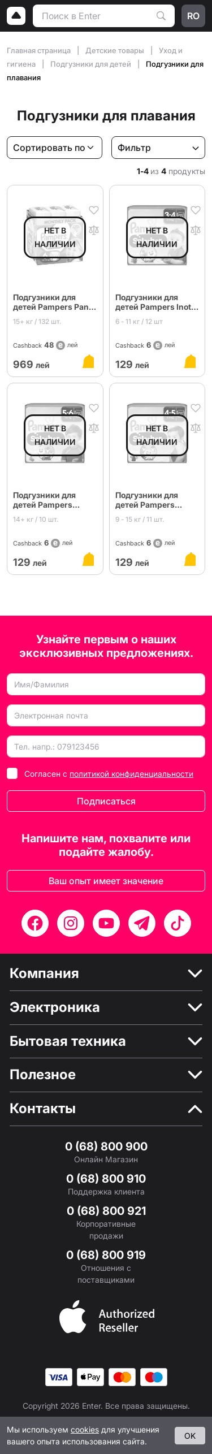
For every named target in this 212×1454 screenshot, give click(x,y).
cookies (85, 1429)
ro (193, 15)
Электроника (55, 1007)
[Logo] (16, 16)
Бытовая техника (68, 1041)
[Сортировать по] (54, 147)
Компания (44, 973)
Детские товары (115, 50)
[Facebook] (35, 923)
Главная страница (39, 50)
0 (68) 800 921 (106, 1211)
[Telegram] (141, 923)
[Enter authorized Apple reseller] (106, 1315)
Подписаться (106, 801)
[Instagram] (70, 923)
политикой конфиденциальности (131, 773)
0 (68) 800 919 (106, 1255)
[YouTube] (106, 923)
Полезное (43, 1075)
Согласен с (108, 773)
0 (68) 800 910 (106, 1178)
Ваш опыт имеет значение (106, 880)
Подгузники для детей (91, 63)
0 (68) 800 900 (106, 1146)
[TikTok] (177, 923)
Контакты (43, 1109)
